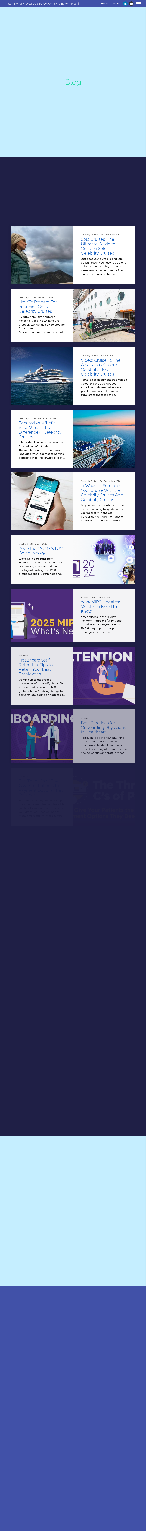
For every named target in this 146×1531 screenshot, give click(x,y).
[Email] (131, 3)
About (116, 3)
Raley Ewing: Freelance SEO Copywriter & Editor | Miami (42, 3)
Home (104, 3)
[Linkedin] (125, 3)
